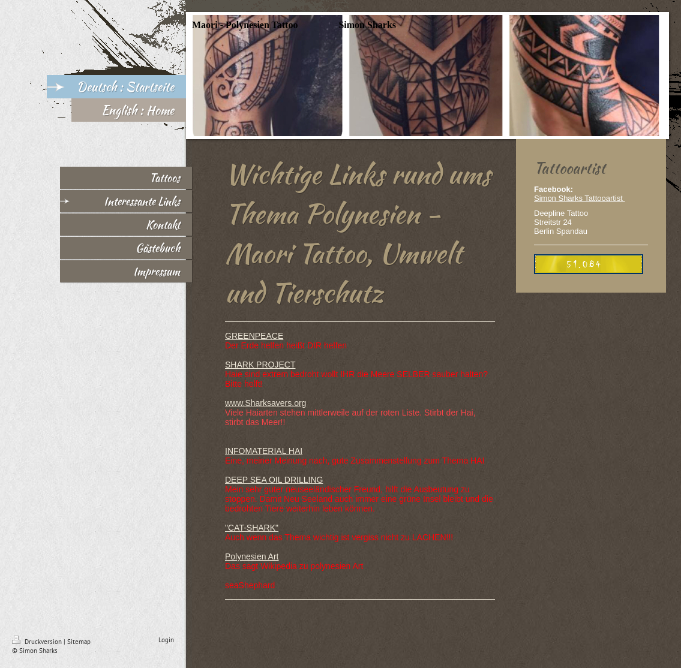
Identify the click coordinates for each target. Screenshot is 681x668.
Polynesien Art (252, 556)
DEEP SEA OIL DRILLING (274, 480)
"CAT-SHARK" (251, 527)
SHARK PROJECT (260, 364)
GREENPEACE (254, 336)
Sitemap (79, 641)
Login (166, 640)
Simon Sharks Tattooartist (579, 198)
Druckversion (38, 641)
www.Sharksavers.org (265, 403)
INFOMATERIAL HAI (263, 451)
